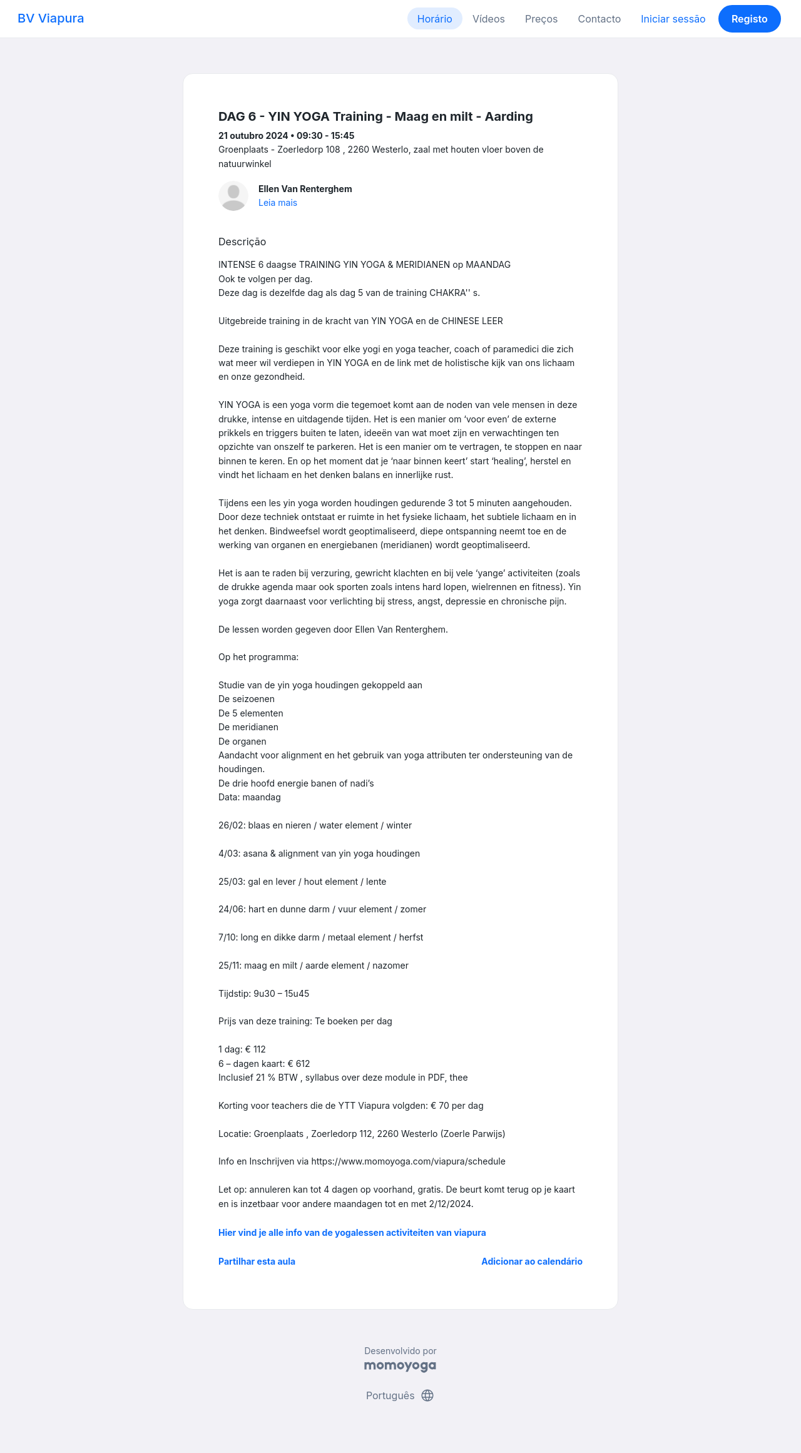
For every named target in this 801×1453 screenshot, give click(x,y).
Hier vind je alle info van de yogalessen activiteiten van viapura (352, 1232)
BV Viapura (51, 18)
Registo (750, 19)
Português (400, 1395)
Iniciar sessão (673, 19)
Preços (541, 19)
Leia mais (277, 202)
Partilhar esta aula (256, 1261)
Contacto (599, 19)
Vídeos (488, 19)
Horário (434, 19)
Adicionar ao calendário (532, 1261)
